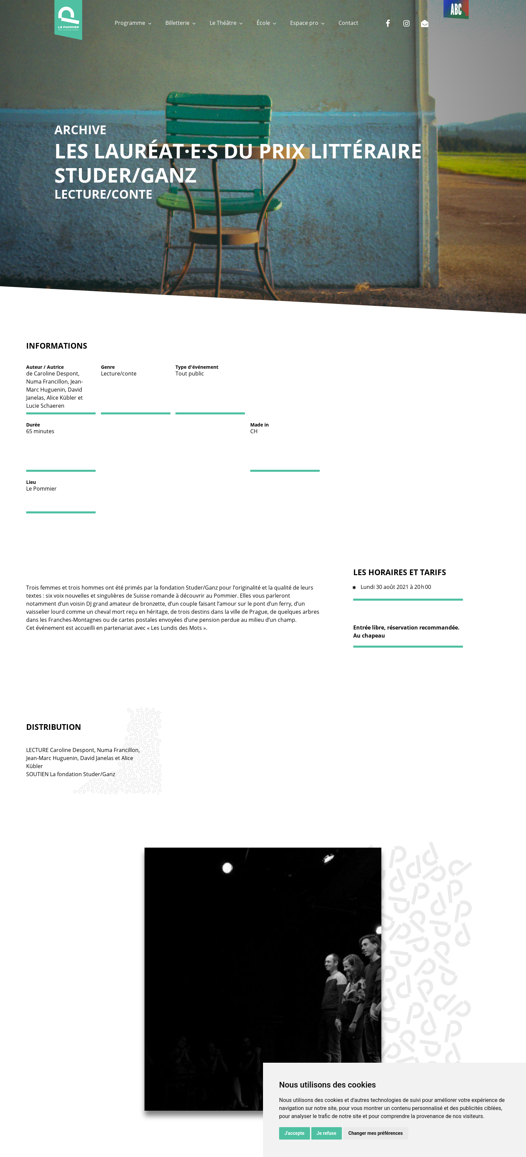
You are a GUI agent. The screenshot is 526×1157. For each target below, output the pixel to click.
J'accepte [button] (294, 1133)
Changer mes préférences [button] (376, 1133)
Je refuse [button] (326, 1133)
